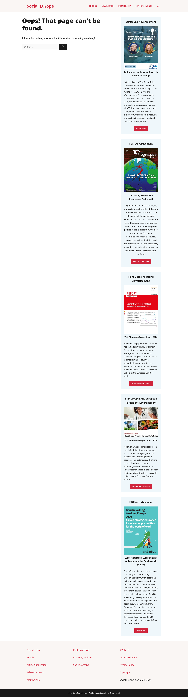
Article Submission (37, 665)
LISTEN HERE (141, 128)
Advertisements (144, 6)
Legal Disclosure (128, 657)
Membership (124, 6)
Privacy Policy (127, 665)
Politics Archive (81, 650)
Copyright (125, 672)
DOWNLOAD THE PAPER (141, 486)
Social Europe (40, 6)
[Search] (63, 47)
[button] (157, 6)
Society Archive (81, 665)
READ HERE (141, 630)
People (30, 657)
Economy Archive (82, 657)
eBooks (93, 6)
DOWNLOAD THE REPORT (141, 383)
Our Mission (33, 650)
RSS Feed (124, 650)
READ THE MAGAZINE (141, 261)
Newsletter (108, 6)
